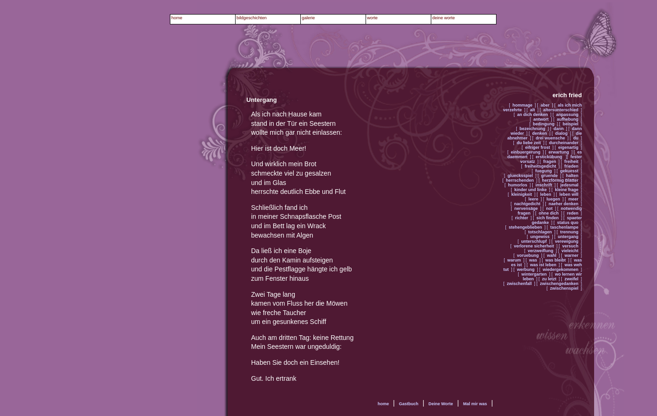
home (383, 403)
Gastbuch (409, 403)
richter (521, 218)
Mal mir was (475, 403)
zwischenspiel (564, 288)
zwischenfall (519, 283)
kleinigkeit (521, 194)
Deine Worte (440, 403)
